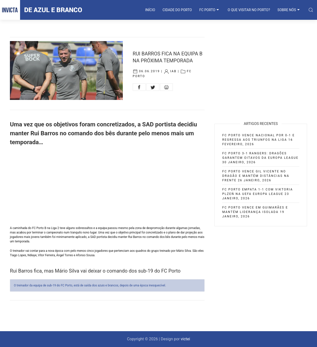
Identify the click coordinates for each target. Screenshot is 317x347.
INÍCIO (150, 10)
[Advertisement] (107, 186)
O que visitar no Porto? (249, 10)
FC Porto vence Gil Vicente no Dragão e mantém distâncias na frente (255, 176)
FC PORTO (209, 9)
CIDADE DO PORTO (177, 10)
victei (185, 339)
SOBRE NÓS (289, 9)
